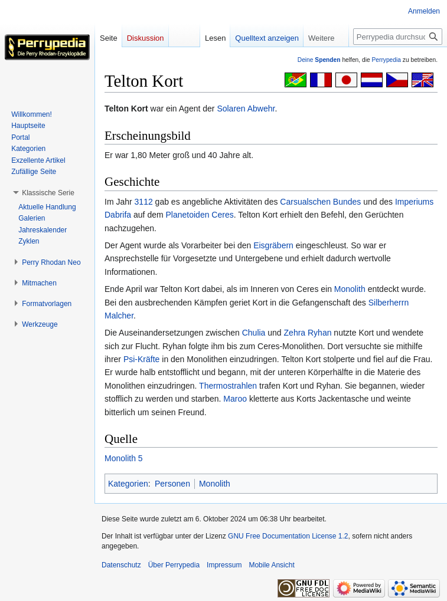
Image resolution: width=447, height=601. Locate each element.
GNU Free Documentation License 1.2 (288, 536)
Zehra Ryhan (308, 332)
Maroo (235, 398)
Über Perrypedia (174, 565)
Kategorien (128, 483)
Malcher (119, 315)
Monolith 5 (124, 458)
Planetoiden (188, 214)
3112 (144, 201)
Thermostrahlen (228, 385)
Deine (319, 60)
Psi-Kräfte (141, 359)
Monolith (350, 289)
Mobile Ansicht (271, 565)
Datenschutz (121, 565)
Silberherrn (388, 302)
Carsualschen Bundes (320, 201)
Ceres (222, 214)
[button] (48, 193)
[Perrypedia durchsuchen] (397, 36)
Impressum (224, 565)
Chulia (254, 332)
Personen (172, 483)
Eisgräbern (273, 245)
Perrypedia (386, 60)
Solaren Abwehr (246, 108)
